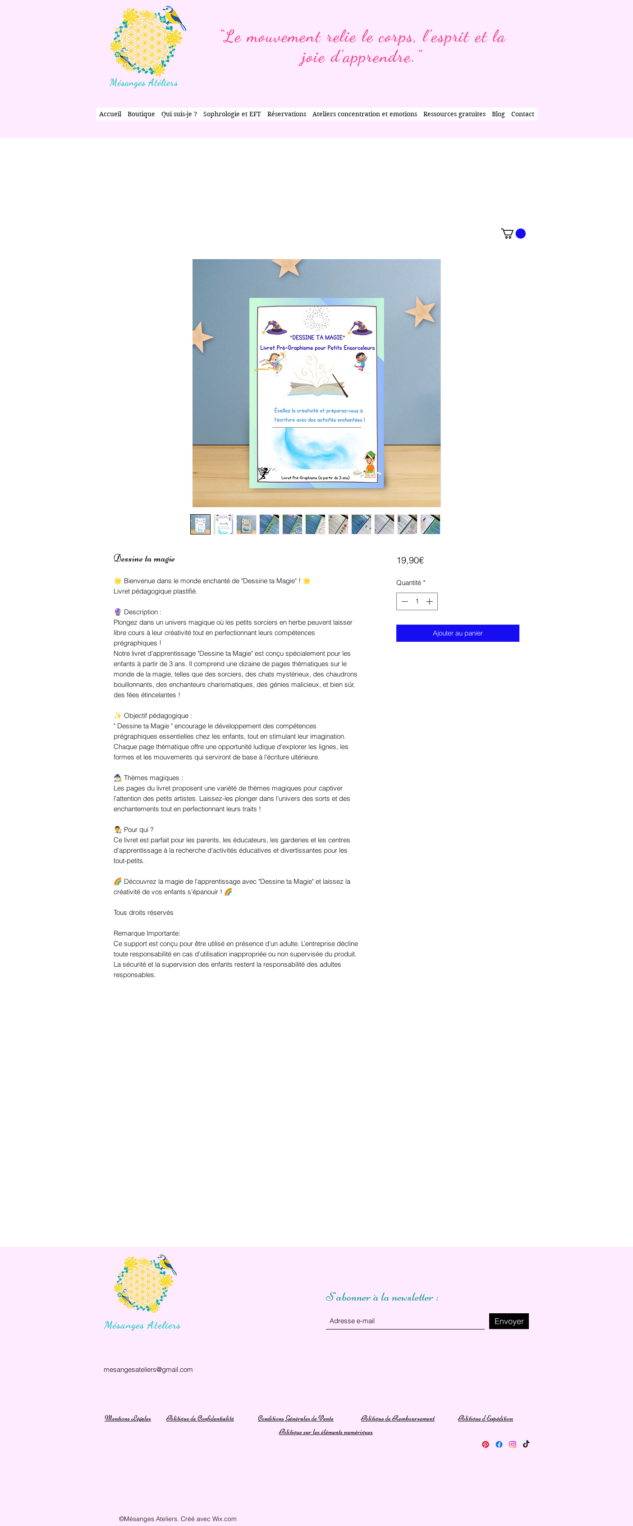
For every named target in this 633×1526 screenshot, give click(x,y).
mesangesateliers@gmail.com (148, 1369)
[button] (513, 233)
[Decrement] (404, 601)
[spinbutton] (416, 601)
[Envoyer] (509, 1321)
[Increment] (430, 601)
